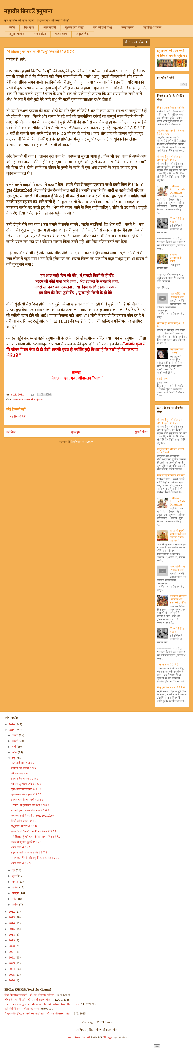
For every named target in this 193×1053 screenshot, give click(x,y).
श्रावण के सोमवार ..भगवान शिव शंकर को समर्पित (178, 599)
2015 (12, 929)
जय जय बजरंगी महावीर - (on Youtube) (32, 816)
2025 (12, 975)
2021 (12, 952)
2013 (12, 918)
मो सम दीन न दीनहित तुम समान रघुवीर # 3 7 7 (169, 159)
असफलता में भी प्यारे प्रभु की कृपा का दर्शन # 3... (35, 858)
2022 (12, 958)
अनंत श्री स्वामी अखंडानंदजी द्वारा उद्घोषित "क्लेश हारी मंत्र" (178, 536)
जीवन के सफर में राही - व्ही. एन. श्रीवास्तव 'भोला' (28, 1000)
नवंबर (15, 899)
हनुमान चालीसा (17, 34)
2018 (12, 935)
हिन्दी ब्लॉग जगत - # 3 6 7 (25, 821)
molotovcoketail (79, 1038)
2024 (12, 969)
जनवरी (15, 736)
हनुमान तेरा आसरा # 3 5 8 (24, 768)
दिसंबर (15, 905)
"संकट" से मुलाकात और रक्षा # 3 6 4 (30, 805)
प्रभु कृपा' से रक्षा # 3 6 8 (24, 827)
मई (14, 759)
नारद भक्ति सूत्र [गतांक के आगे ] (178, 296)
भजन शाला (61, 34)
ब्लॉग (12, 28)
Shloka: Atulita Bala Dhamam (177, 190)
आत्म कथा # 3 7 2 (21, 848)
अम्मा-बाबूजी (127, 28)
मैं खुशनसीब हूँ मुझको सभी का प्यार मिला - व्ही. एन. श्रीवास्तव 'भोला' (38, 1014)
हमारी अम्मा (162, 379)
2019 (12, 941)
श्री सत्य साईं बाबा (19, 774)
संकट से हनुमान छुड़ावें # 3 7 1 (26, 842)
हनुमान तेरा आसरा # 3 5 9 (24, 779)
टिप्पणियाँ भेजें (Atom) (82, 442)
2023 (12, 964)
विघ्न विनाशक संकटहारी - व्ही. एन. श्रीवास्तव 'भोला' (29, 995)
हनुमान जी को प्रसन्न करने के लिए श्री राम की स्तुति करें (172, 54)
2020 (12, 946)
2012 (12, 912)
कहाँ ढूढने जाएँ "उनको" (176, 351)
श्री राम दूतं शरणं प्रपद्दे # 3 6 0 (171, 325)
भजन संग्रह (40, 34)
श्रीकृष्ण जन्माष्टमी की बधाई (176, 258)
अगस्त (15, 882)
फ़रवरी (15, 741)
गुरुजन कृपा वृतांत (74, 28)
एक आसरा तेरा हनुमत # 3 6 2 (26, 795)
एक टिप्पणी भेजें (17, 417)
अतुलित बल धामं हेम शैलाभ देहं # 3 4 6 (170, 132)
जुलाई (15, 876)
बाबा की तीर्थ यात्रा (102, 28)
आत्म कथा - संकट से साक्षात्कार (28, 400)
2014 (12, 924)
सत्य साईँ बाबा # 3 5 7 (22, 763)
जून (14, 871)
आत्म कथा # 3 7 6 (168, 665)
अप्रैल (15, 753)
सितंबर (15, 888)
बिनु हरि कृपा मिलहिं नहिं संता (171, 108)
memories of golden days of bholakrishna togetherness (42, 1005)
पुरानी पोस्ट (141, 432)
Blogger (108, 1038)
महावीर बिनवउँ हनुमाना (28, 12)
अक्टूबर (16, 894)
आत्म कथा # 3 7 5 (21, 864)
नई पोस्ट (11, 432)
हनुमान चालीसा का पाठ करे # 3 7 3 (29, 853)
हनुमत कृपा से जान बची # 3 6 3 (27, 800)
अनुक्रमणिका (82, 34)
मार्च (14, 747)
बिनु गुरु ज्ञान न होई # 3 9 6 (171, 688)
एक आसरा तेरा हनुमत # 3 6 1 (26, 790)
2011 (12, 731)
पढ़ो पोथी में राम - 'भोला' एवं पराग (22, 1009)
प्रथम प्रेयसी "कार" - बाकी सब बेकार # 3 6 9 (33, 832)
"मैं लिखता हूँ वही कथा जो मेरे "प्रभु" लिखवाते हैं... (35, 837)
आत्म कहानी (49, 28)
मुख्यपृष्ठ (75, 432)
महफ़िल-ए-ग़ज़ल (152, 28)
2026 (12, 981)
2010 (12, 725)
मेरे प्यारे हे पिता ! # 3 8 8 (178, 221)
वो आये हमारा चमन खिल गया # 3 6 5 (30, 811)
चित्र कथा (29, 28)
